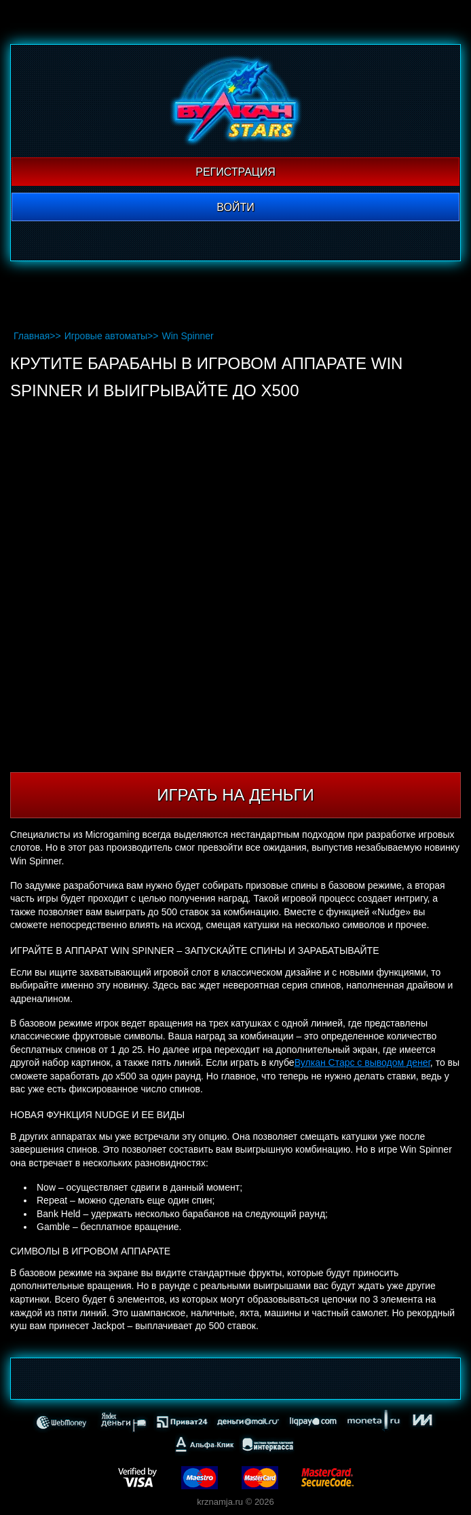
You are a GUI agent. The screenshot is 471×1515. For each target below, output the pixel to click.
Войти (235, 207)
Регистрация (235, 172)
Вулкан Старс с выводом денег (362, 1062)
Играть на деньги (235, 795)
